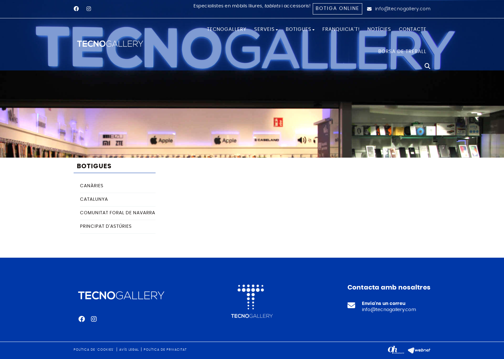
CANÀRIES (92, 186)
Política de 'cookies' (94, 349)
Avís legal (129, 349)
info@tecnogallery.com (403, 9)
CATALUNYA (94, 199)
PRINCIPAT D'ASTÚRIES (106, 226)
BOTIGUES (94, 166)
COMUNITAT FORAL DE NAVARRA (117, 213)
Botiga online (337, 8)
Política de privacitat (165, 349)
